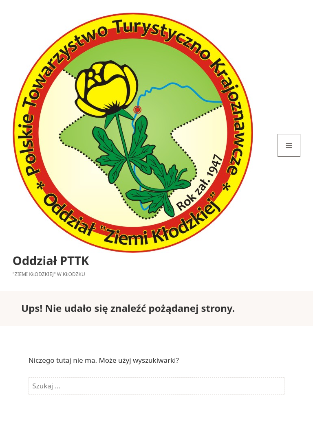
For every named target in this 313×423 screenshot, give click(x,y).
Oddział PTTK (51, 260)
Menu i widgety (289, 156)
